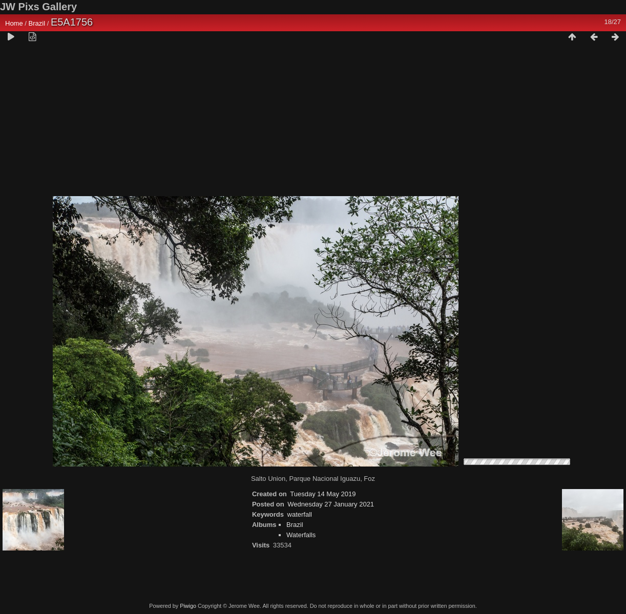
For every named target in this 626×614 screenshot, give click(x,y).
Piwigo (188, 606)
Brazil (37, 23)
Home (14, 23)
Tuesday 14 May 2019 (323, 494)
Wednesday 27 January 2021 (330, 504)
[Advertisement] (313, 123)
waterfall (299, 514)
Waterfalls (301, 535)
